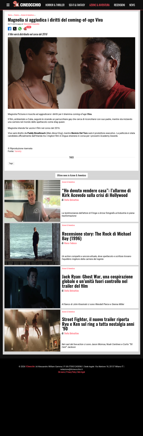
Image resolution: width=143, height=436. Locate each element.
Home (10, 15)
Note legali (81, 371)
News (132, 5)
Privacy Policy (71, 371)
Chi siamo (61, 371)
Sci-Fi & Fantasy (77, 5)
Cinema (16, 15)
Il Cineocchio (30, 366)
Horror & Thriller (54, 5)
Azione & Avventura (99, 5)
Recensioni (119, 5)
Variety (18, 151)
